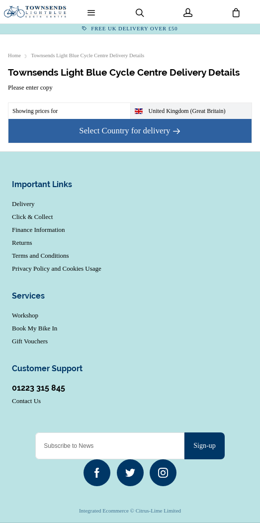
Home (14, 55)
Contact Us (26, 401)
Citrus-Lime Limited (158, 511)
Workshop (25, 315)
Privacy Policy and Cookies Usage (56, 268)
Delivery (23, 204)
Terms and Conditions (40, 255)
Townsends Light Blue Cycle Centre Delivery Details (88, 55)
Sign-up (204, 445)
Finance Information (38, 229)
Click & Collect (32, 216)
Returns (22, 242)
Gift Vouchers (30, 341)
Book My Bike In (34, 328)
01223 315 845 (38, 388)
